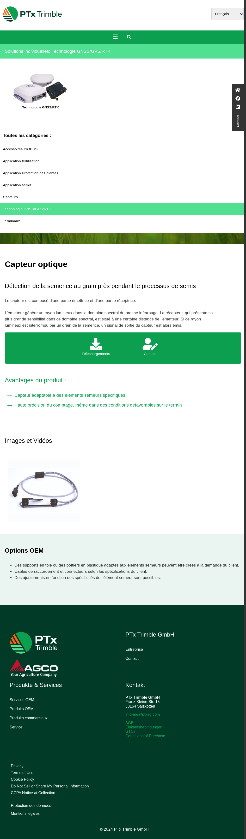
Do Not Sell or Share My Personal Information (50, 786)
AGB (129, 723)
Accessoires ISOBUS (20, 149)
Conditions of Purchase (145, 736)
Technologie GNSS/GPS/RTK (27, 209)
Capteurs (10, 197)
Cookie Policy (22, 779)
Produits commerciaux (29, 718)
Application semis (17, 185)
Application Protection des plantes (30, 173)
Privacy (17, 766)
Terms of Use (22, 773)
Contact (132, 658)
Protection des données (31, 806)
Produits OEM (22, 709)
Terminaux (11, 221)
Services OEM (22, 700)
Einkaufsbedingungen (143, 727)
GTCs (130, 731)
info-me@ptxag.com (142, 714)
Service (16, 727)
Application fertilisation (21, 161)
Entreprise (134, 649)
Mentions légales (25, 813)
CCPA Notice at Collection (33, 793)
